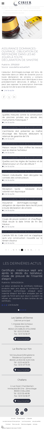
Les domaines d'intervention (11, 421)
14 (25, 250)
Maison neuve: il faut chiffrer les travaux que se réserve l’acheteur (22, 148)
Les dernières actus (22, 263)
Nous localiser (23, 339)
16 (31, 250)
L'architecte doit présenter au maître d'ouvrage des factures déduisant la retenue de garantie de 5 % (22, 134)
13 (22, 250)
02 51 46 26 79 (23, 362)
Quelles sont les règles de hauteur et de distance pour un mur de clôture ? (22, 162)
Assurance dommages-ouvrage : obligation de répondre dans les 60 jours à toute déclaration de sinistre (22, 205)
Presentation (21, 418)
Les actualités (36, 421)
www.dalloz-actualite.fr (19, 67)
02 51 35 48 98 (23, 393)
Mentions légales (26, 424)
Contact (8, 424)
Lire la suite (9, 90)
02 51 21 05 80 (23, 331)
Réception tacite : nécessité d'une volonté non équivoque (22, 190)
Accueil (13, 418)
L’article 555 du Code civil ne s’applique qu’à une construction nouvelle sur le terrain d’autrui (22, 238)
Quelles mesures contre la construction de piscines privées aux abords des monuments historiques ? (22, 117)
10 (13, 250)
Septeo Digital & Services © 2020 (11, 428)
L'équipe (29, 418)
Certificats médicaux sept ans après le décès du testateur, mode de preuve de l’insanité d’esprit (22, 274)
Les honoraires (26, 421)
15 (28, 250)
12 (19, 250)
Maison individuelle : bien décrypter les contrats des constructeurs (22, 176)
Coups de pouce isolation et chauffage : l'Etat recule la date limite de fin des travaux (22, 221)
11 (16, 250)
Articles (35, 424)
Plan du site (16, 424)
